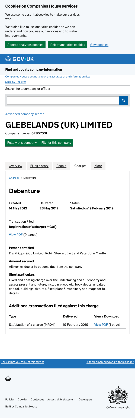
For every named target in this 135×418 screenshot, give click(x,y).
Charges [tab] (80, 166)
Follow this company (22, 143)
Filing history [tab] (39, 166)
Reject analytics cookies (67, 45)
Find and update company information (33, 69)
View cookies (99, 44)
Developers (85, 399)
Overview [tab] (15, 166)
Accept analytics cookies (25, 45)
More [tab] (98, 166)
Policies (10, 399)
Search (123, 100)
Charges (14, 177)
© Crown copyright (118, 407)
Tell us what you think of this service (22, 362)
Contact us (37, 399)
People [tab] (61, 166)
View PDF (16, 235)
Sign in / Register (15, 81)
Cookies (23, 399)
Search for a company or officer (27, 89)
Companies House (26, 406)
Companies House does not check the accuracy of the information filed (48, 76)
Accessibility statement (61, 399)
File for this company (56, 143)
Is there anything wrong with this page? (110, 362)
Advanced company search (24, 114)
